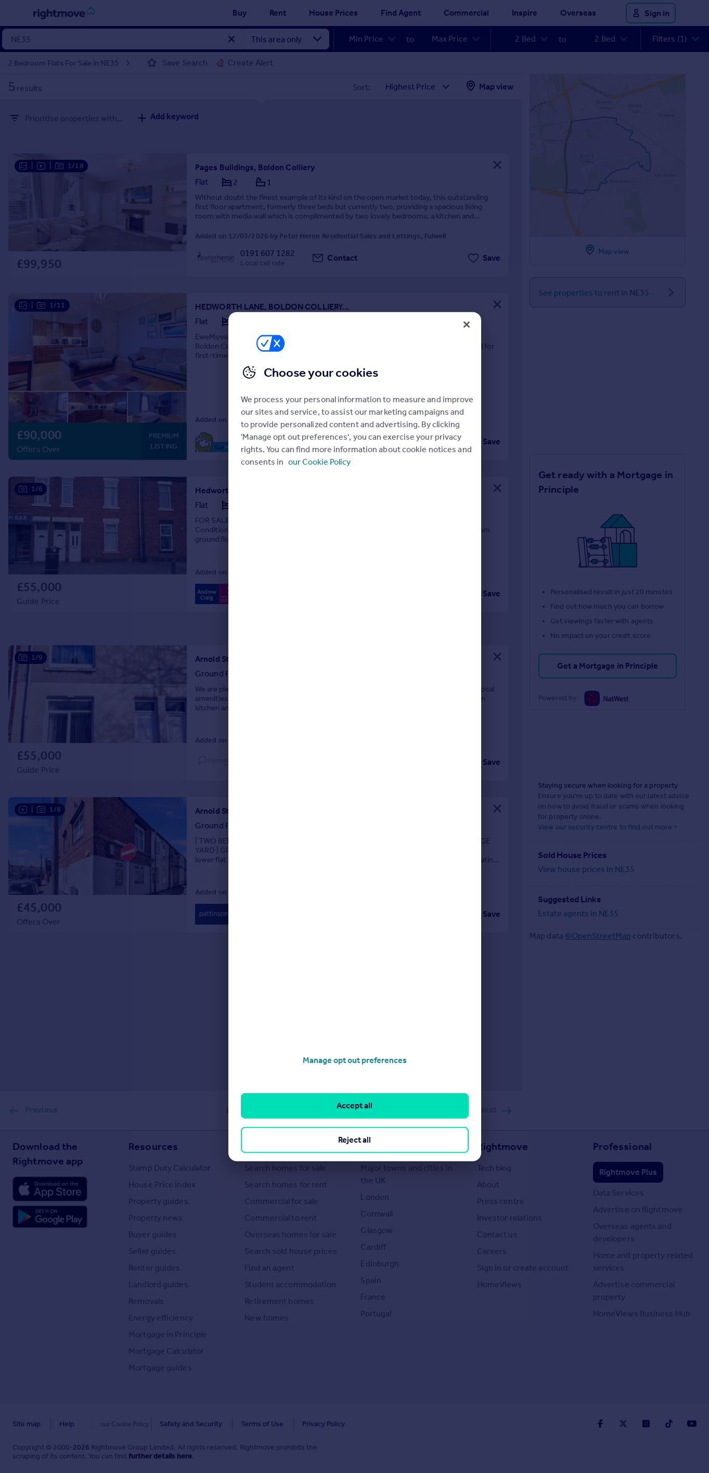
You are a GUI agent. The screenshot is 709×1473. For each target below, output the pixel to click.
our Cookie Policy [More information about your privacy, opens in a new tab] (319, 462)
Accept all (354, 1105)
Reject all (354, 1139)
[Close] (466, 324)
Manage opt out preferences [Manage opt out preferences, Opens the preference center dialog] (355, 1060)
